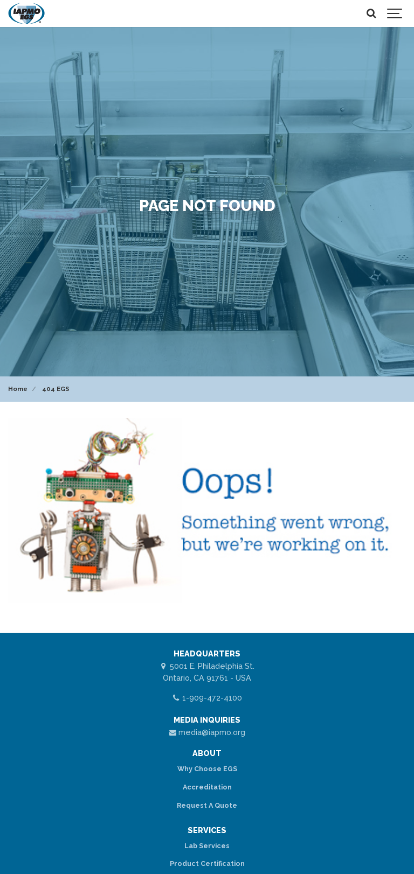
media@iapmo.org (207, 732)
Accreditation (207, 787)
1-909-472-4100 (207, 697)
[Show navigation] (395, 13)
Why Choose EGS (207, 769)
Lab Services (207, 846)
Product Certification (207, 863)
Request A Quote (207, 805)
